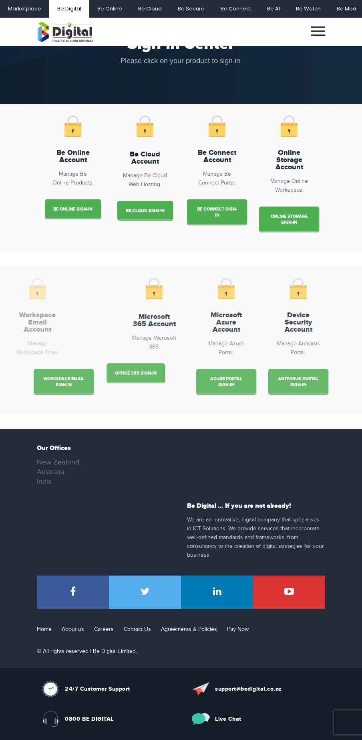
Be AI (273, 8)
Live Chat (228, 719)
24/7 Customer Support (97, 688)
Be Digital (69, 8)
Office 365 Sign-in (109, 373)
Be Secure (191, 8)
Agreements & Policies (189, 629)
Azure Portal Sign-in (253, 381)
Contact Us (137, 629)
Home (44, 629)
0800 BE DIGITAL (89, 719)
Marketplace (24, 8)
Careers (104, 629)
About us (73, 629)
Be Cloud (150, 8)
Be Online (109, 8)
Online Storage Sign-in (289, 219)
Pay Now (238, 629)
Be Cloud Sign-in (145, 210)
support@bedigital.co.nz (248, 688)
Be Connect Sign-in (217, 212)
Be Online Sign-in (73, 209)
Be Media (349, 8)
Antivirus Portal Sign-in (324, 381)
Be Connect (236, 8)
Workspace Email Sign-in (37, 381)
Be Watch (308, 8)
